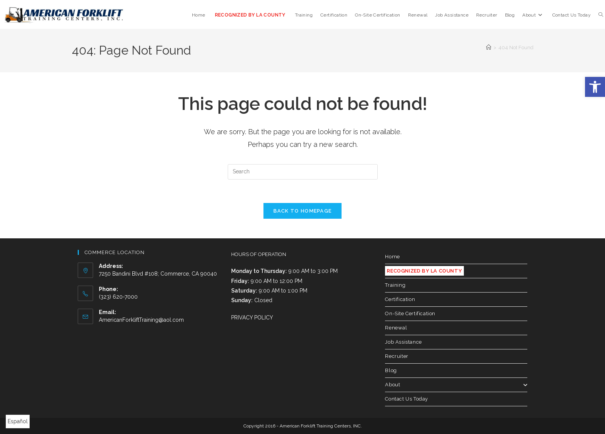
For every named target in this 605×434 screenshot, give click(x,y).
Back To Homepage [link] (302, 211)
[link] (595, 87)
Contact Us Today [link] (406, 399)
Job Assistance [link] (403, 342)
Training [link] (395, 285)
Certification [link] (400, 299)
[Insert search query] (303, 172)
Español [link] (18, 421)
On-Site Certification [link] (410, 313)
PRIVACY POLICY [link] (252, 317)
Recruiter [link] (396, 356)
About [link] (456, 384)
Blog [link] (391, 370)
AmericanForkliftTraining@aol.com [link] (141, 320)
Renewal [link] (396, 328)
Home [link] (392, 256)
